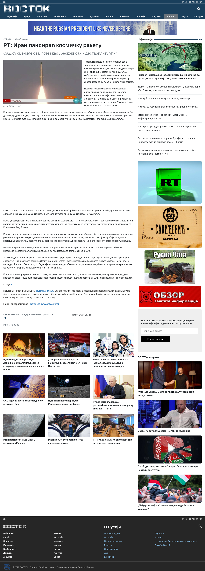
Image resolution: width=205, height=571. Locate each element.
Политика (42, 16)
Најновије (12, 16)
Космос (171, 16)
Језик (106, 553)
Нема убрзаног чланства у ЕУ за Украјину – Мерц (164, 98)
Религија (108, 545)
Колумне (156, 16)
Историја (108, 537)
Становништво (111, 549)
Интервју (140, 16)
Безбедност (60, 16)
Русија (27, 16)
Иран (6, 324)
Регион (109, 16)
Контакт (158, 537)
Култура (58, 553)
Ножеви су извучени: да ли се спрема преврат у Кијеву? (168, 106)
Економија (78, 16)
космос (15, 324)
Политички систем (113, 541)
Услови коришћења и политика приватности (176, 541)
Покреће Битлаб (162, 545)
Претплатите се (155, 339)
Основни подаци (112, 533)
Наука (185, 16)
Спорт (57, 557)
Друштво (94, 16)
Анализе (124, 16)
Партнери (159, 533)
